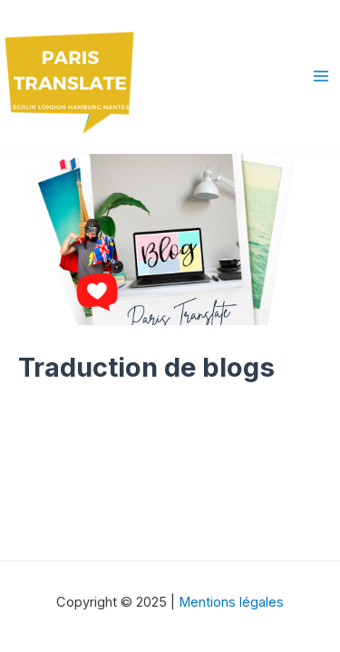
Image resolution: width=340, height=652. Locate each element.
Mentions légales (231, 602)
